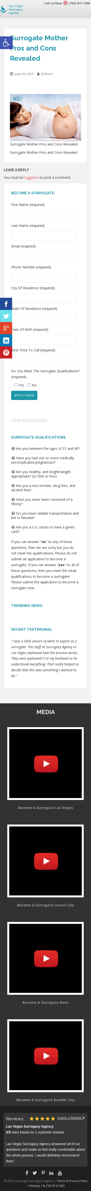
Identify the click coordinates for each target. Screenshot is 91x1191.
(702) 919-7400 (79, 3)
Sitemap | (36, 1186)
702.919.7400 (54, 1186)
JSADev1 (47, 74)
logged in (32, 177)
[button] (6, 42)
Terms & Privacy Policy (29, 419)
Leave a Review (71, 1118)
